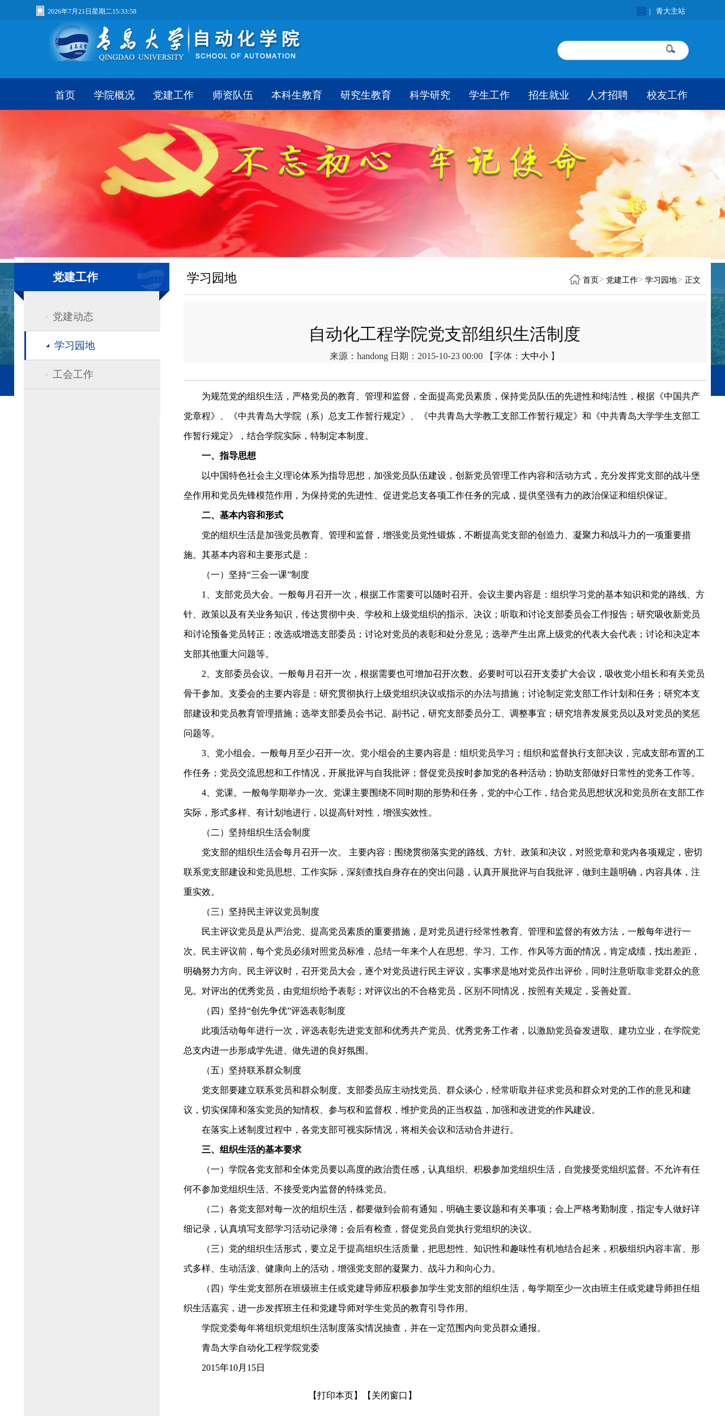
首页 (65, 95)
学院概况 (114, 95)
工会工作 (73, 374)
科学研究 (430, 95)
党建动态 (73, 316)
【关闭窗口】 (389, 1395)
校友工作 (667, 95)
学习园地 (74, 345)
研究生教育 (365, 95)
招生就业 (548, 95)
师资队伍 (232, 95)
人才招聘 (607, 95)
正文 (693, 280)
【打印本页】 (335, 1395)
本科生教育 (296, 95)
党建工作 (173, 95)
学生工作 (489, 95)
